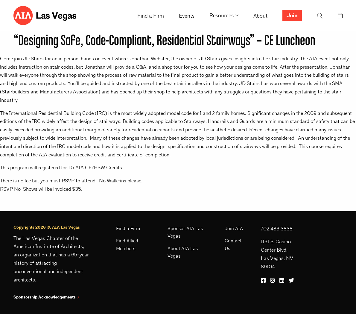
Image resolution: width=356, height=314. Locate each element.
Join (292, 15)
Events (186, 15)
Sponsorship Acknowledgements (46, 297)
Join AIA (234, 228)
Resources (221, 15)
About (260, 15)
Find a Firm (150, 15)
